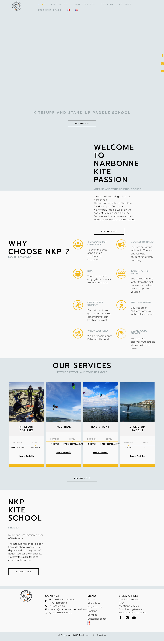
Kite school (60, 4)
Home (41, 4)
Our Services (85, 4)
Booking (107, 4)
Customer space (49, 10)
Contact (125, 4)
